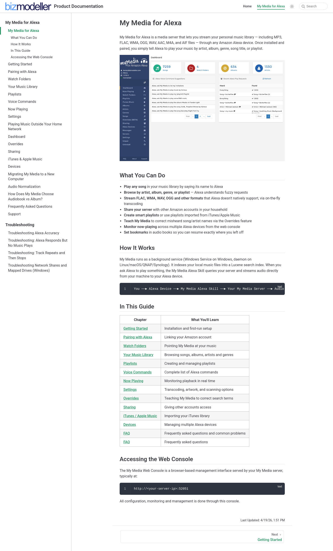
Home (247, 6)
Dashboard (16, 137)
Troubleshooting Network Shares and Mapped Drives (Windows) (37, 267)
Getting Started (20, 64)
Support (14, 214)
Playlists (14, 94)
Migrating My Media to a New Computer (31, 176)
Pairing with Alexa (22, 72)
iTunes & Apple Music (25, 159)
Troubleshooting (19, 225)
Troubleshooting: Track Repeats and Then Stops (36, 255)
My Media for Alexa (271, 6)
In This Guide (20, 51)
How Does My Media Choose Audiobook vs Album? (31, 196)
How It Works (21, 44)
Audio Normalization (24, 186)
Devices (14, 166)
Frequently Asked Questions (30, 206)
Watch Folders (19, 79)
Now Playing (18, 109)
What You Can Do (24, 38)
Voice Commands (22, 101)
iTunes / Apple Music (140, 416)
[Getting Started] (202, 536)
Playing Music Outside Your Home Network (35, 126)
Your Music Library (22, 87)
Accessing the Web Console (32, 57)
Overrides (15, 144)
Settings (14, 116)
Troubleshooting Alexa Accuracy (33, 233)
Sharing (14, 151)
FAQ (126, 433)
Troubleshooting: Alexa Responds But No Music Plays (37, 242)
